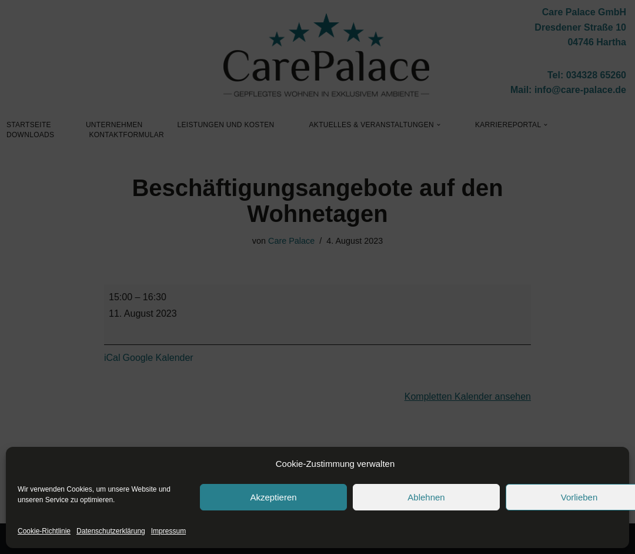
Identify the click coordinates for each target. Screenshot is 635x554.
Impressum (168, 531)
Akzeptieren (273, 497)
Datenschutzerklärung (110, 531)
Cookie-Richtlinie (44, 531)
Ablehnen (425, 497)
